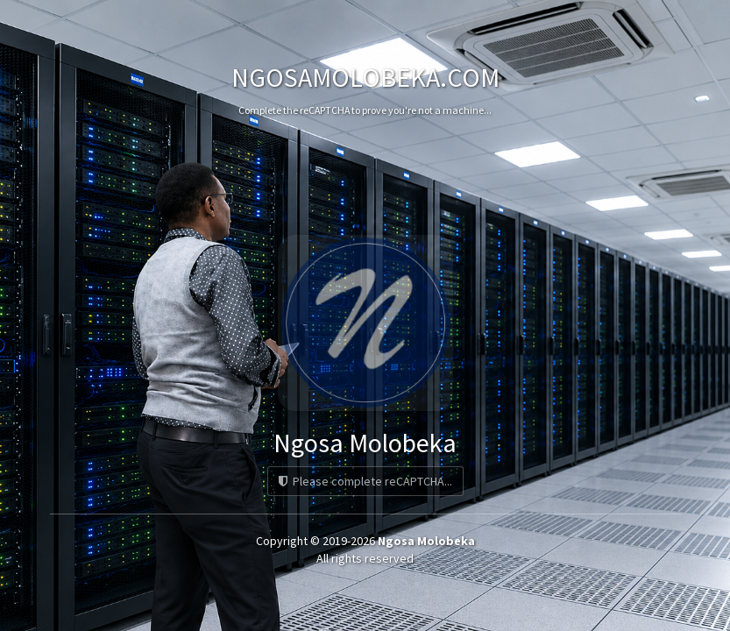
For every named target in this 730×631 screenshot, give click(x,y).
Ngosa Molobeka (426, 541)
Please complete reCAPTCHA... (365, 481)
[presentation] (365, 179)
